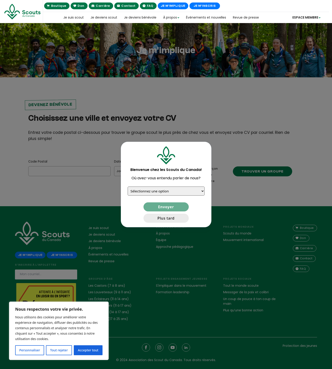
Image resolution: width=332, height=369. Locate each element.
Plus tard (166, 218)
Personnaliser (29, 350)
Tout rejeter (59, 350)
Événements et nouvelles (206, 17)
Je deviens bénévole (140, 17)
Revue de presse (246, 17)
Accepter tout (88, 350)
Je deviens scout (104, 17)
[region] (59, 331)
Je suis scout (73, 17)
